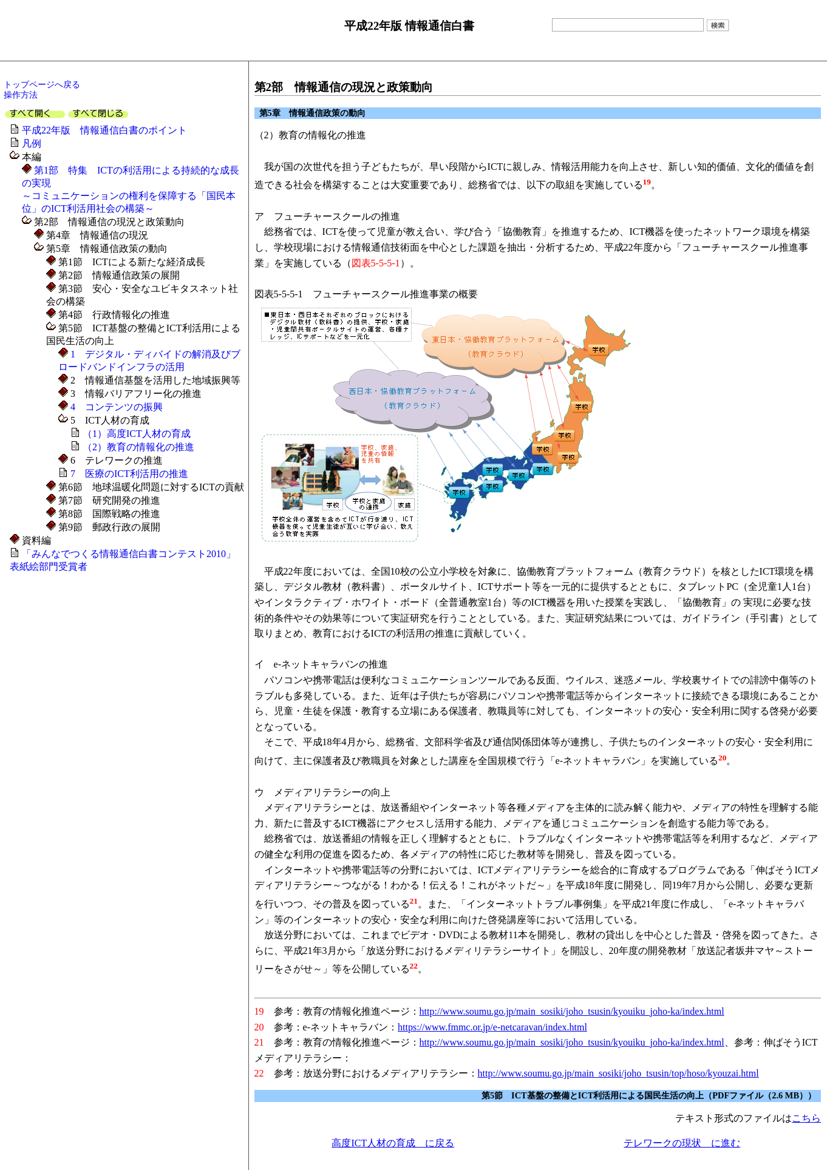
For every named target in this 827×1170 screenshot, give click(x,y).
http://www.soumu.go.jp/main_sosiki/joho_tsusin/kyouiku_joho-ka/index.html (572, 1011)
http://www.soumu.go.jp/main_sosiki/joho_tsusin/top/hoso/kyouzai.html (618, 1073)
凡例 (31, 143)
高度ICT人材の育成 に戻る (393, 1143)
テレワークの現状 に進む (682, 1143)
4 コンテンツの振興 (115, 407)
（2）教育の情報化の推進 (138, 447)
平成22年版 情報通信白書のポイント (104, 130)
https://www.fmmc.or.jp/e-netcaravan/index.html (492, 1027)
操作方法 (21, 95)
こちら (806, 1118)
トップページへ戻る (42, 84)
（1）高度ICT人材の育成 (137, 433)
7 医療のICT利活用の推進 (129, 473)
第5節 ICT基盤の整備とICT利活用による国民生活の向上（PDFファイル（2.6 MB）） (649, 1095)
